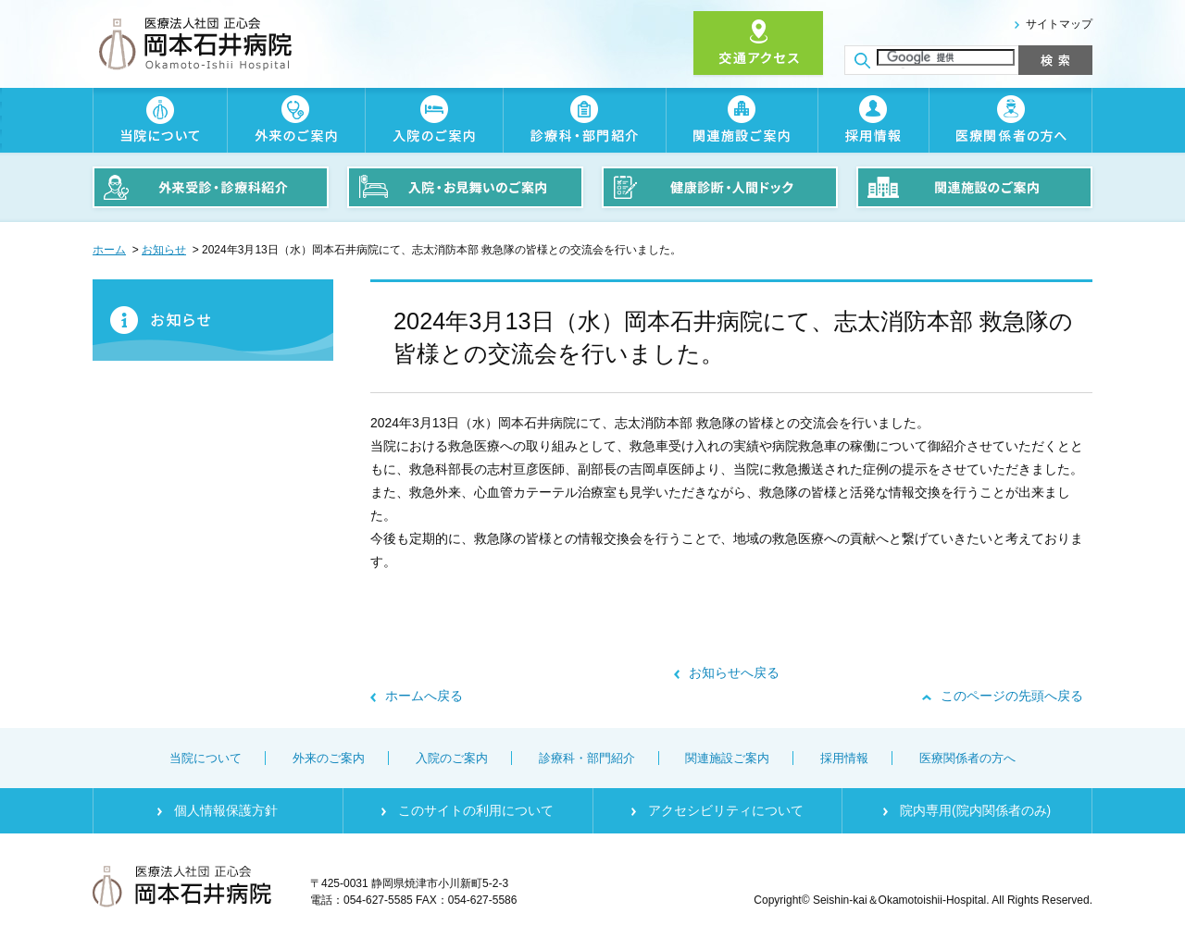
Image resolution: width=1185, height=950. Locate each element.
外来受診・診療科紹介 (211, 187)
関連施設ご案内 (741, 120)
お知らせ (164, 249)
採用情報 (873, 120)
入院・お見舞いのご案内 (465, 187)
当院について (160, 120)
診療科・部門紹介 (584, 120)
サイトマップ (1059, 24)
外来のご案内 (296, 120)
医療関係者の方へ (1010, 120)
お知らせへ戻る (734, 672)
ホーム (109, 249)
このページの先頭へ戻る (1012, 695)
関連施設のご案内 (974, 187)
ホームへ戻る (424, 695)
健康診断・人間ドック (720, 187)
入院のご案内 (434, 120)
